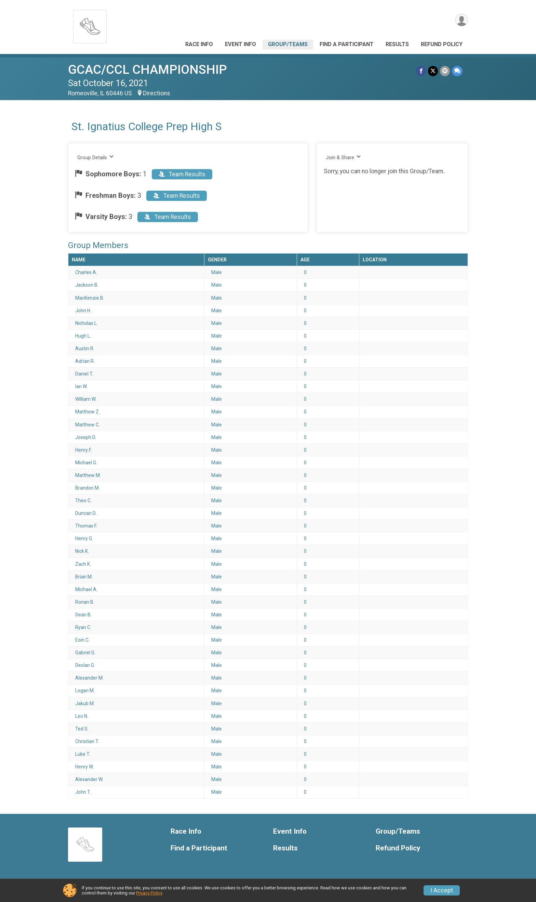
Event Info (240, 44)
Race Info (199, 44)
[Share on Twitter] (433, 71)
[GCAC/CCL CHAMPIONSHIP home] (89, 24)
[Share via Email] (445, 71)
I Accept (441, 890)
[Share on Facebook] (421, 71)
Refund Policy (442, 44)
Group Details (95, 157)
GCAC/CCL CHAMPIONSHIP (147, 69)
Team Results (182, 174)
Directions (156, 93)
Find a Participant (347, 44)
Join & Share (343, 157)
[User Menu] (461, 20)
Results (397, 44)
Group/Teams (288, 44)
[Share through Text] (457, 71)
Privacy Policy (149, 893)
